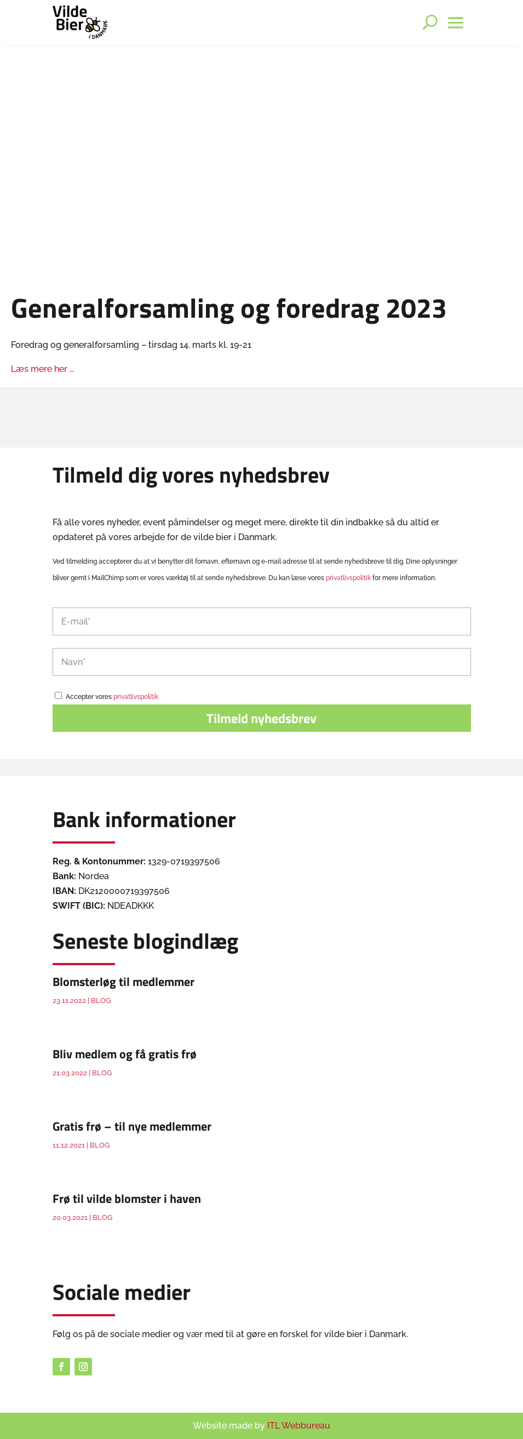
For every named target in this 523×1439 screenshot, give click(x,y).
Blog (101, 1000)
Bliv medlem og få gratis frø (125, 1054)
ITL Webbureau (298, 1425)
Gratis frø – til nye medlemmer (132, 1126)
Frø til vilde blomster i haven (127, 1198)
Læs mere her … (42, 369)
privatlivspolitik (348, 578)
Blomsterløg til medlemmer (123, 981)
